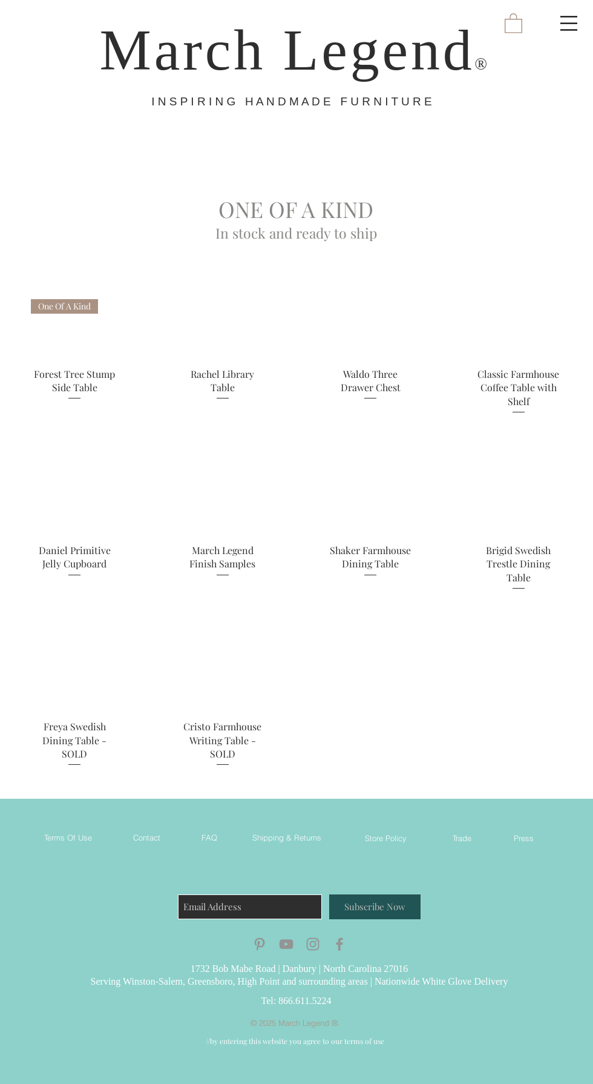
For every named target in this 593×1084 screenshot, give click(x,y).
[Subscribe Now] (375, 906)
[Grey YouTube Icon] (286, 944)
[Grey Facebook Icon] (339, 944)
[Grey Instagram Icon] (312, 944)
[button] (568, 23)
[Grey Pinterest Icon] (259, 944)
